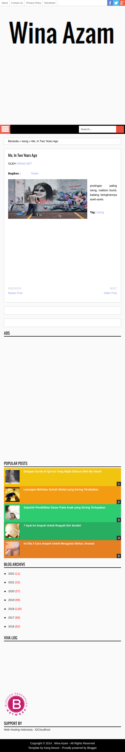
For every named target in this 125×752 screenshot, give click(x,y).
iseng (100, 212)
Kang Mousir (52, 747)
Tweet (34, 173)
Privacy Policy (33, 3)
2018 (11, 608)
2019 (11, 600)
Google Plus (122, 3)
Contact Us (17, 3)
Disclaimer (49, 3)
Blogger (92, 747)
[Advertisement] (64, 91)
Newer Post (15, 293)
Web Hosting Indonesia (18, 729)
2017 (11, 617)
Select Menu (5, 129)
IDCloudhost (42, 729)
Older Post (110, 293)
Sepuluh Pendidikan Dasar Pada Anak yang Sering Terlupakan (64, 507)
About (5, 3)
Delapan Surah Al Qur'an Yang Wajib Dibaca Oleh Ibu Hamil (62, 471)
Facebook (110, 3)
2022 (11, 573)
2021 (11, 582)
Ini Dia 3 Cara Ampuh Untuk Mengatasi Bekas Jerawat (59, 543)
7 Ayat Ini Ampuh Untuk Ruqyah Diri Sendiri (52, 525)
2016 (11, 626)
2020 (11, 591)
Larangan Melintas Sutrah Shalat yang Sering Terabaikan (61, 489)
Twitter (116, 3)
